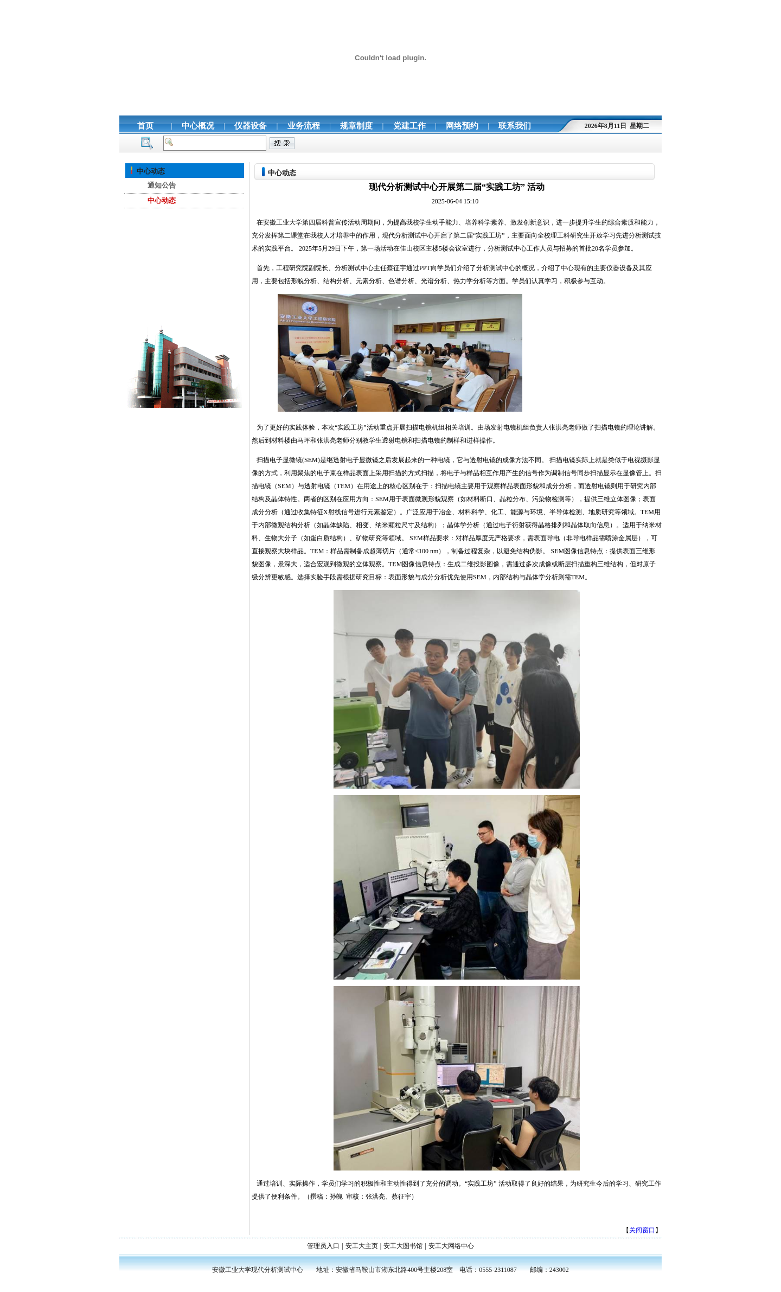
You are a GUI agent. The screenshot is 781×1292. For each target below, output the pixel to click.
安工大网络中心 (451, 1246)
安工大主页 (361, 1246)
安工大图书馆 (402, 1246)
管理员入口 (323, 1246)
